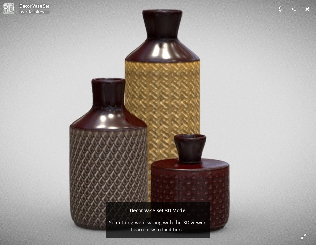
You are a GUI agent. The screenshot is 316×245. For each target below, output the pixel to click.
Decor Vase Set (34, 6)
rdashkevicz (37, 12)
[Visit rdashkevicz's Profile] (8, 8)
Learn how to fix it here (157, 229)
